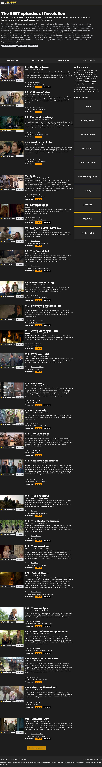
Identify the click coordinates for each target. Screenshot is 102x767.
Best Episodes (12, 60)
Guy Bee (34, 511)
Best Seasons (63, 60)
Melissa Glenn (33, 453)
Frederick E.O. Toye (37, 107)
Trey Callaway (43, 243)
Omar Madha (35, 266)
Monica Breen (40, 323)
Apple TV (47, 87)
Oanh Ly (32, 197)
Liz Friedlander (36, 132)
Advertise (14, 759)
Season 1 (27, 69)
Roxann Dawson (36, 218)
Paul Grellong (41, 84)
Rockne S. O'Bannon (35, 346)
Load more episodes (36, 748)
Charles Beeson (36, 82)
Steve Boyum (35, 241)
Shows (2, 759)
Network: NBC (22, 45)
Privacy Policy (22, 759)
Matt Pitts (47, 134)
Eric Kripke (32, 84)
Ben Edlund (33, 220)
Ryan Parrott (33, 565)
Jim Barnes (41, 109)
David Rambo (33, 109)
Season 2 (27, 119)
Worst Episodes (38, 60)
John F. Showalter (37, 734)
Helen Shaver (35, 159)
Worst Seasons (89, 60)
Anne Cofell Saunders (36, 134)
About (7, 759)
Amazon (38, 87)
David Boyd (34, 563)
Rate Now (20, 80)
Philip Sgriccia (35, 702)
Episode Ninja (97, 759)
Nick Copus (34, 677)
